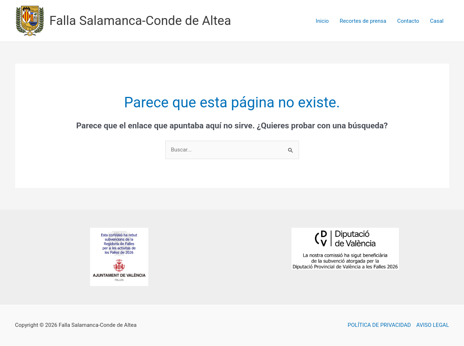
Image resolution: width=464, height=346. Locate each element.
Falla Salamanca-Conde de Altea (140, 20)
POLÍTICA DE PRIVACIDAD (379, 325)
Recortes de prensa (363, 21)
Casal (436, 21)
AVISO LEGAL (432, 325)
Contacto (408, 21)
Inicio (322, 21)
